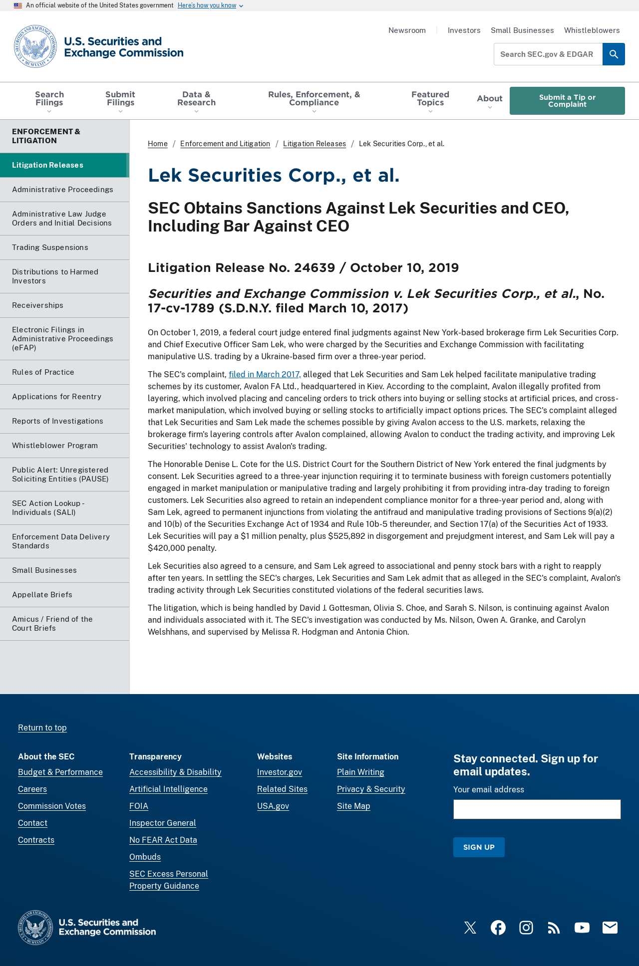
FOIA (138, 806)
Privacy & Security (371, 789)
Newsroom (407, 30)
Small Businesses (522, 30)
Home (158, 144)
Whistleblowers (592, 30)
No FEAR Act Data (163, 840)
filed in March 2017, (265, 374)
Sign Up (479, 847)
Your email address (488, 789)
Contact (32, 823)
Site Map (353, 806)
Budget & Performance (60, 772)
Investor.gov (279, 772)
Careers (32, 789)
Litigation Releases (314, 144)
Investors (464, 30)
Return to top (42, 727)
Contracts (36, 840)
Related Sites (282, 789)
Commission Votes (52, 806)
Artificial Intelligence (168, 789)
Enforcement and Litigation (225, 144)
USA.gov (273, 806)
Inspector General (162, 823)
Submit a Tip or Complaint (567, 100)
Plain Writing (360, 772)
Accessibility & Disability (175, 772)
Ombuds (145, 857)
